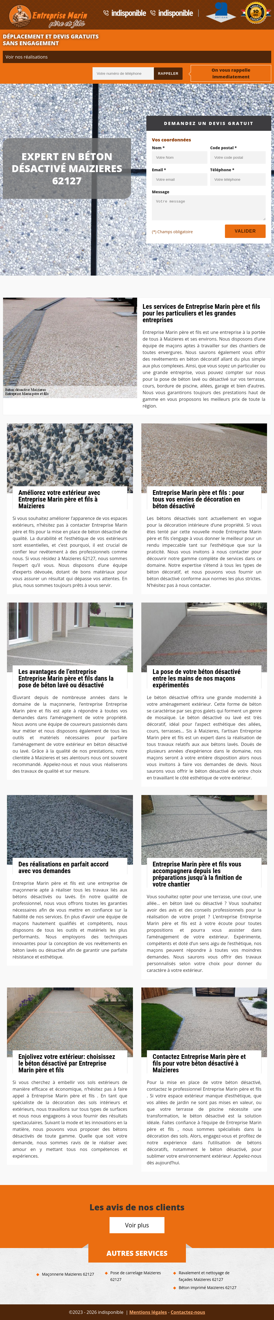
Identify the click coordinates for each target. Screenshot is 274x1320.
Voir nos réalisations (27, 57)
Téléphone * (222, 169)
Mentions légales (148, 1312)
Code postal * (223, 147)
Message (160, 191)
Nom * (158, 147)
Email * (159, 169)
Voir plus (137, 1225)
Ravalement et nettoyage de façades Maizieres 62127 (204, 1276)
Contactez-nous (188, 1312)
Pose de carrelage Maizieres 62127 (135, 1276)
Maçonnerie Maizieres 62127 (68, 1274)
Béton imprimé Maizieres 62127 (207, 1287)
